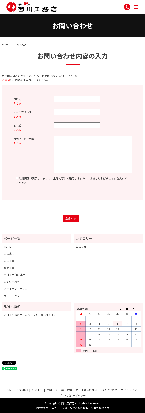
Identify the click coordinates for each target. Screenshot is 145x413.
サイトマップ (12, 296)
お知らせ (81, 246)
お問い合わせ (12, 282)
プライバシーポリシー (17, 289)
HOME (5, 44)
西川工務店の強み (14, 274)
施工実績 (66, 390)
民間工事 (9, 267)
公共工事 (9, 261)
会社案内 (9, 253)
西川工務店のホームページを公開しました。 (30, 315)
